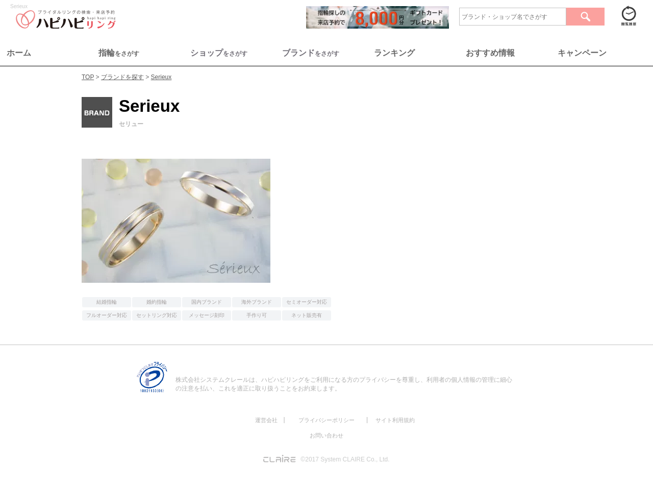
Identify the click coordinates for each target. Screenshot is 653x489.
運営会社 (266, 420)
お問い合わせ (326, 435)
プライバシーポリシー (326, 420)
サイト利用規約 (395, 420)
